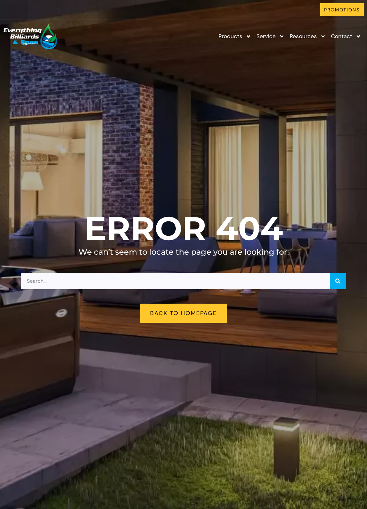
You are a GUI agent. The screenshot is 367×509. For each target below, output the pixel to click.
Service (270, 36)
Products (234, 36)
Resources (308, 36)
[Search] (338, 281)
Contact (346, 36)
